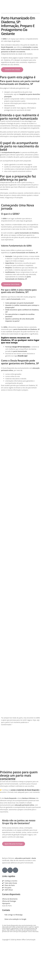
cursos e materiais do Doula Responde (25, 790)
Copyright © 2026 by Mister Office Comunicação (18, 940)
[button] (20, 13)
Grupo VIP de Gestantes (21, 347)
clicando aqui (22, 356)
